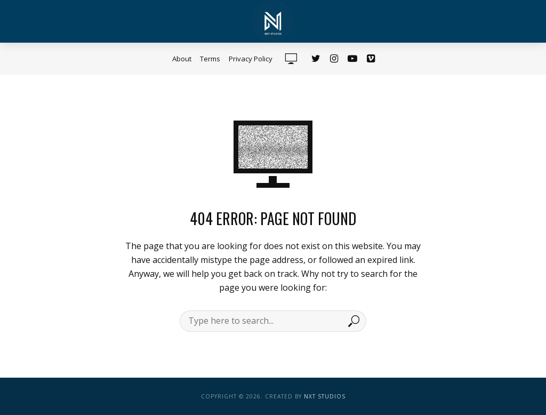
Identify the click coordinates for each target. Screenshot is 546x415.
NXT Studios (325, 396)
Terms (210, 58)
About (181, 58)
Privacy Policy (250, 58)
